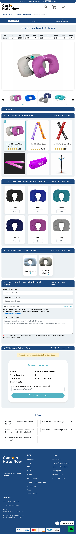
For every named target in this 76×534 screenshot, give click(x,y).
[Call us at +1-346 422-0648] (63, 7)
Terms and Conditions (60, 467)
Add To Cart (38, 395)
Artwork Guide (32, 494)
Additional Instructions (11, 317)
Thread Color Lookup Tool (36, 482)
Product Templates (59, 478)
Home (5, 15)
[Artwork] (38, 301)
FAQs (29, 467)
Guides (29, 474)
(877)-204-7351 (13, 502)
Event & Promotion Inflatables (20, 15)
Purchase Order (57, 474)
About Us (30, 459)
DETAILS (53, 1)
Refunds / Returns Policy (60, 463)
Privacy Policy (56, 459)
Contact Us (31, 486)
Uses (29, 490)
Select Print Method (10, 289)
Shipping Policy (57, 471)
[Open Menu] (72, 7)
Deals (29, 471)
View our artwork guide (12, 314)
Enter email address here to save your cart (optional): (30, 386)
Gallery (29, 463)
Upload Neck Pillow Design (12, 297)
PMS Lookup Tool (33, 478)
